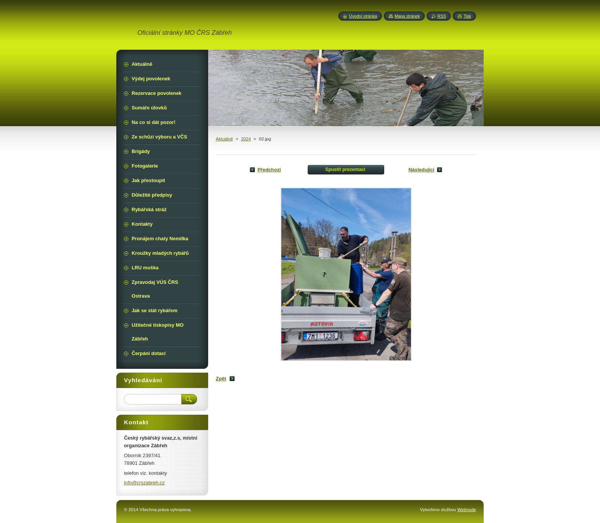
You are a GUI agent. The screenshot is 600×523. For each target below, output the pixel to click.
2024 (246, 139)
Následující (421, 170)
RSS (441, 16)
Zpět (221, 378)
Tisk (467, 16)
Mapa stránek (407, 16)
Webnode (466, 509)
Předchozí (269, 170)
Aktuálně (224, 139)
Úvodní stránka (363, 16)
